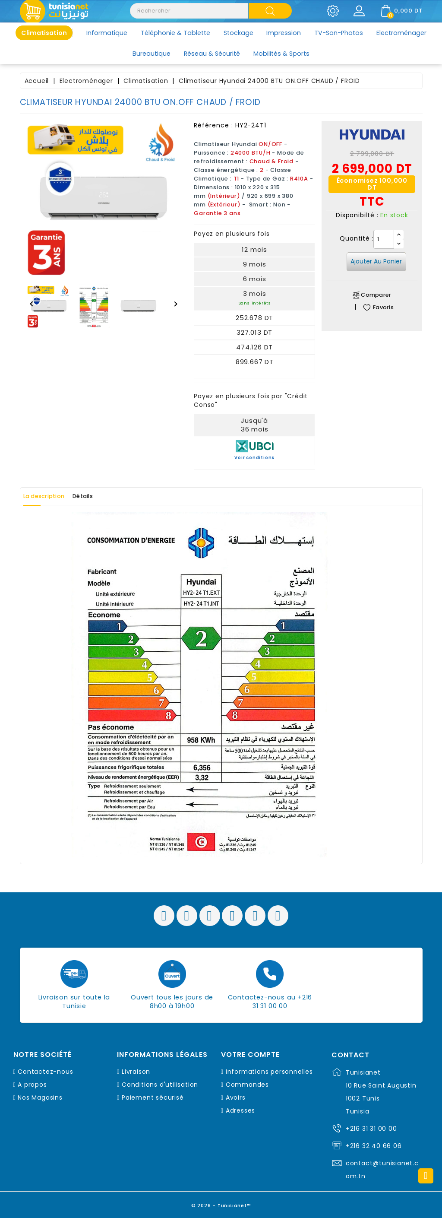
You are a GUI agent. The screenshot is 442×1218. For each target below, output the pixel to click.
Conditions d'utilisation (160, 1084)
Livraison (136, 1071)
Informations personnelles (269, 1071)
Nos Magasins (40, 1097)
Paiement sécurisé (153, 1097)
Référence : (213, 125)
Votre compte (250, 1055)
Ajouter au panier (376, 261)
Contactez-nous (45, 1071)
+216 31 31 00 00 (371, 1128)
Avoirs (236, 1097)
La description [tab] (51, 496)
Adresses (240, 1110)
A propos (32, 1084)
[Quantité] (383, 239)
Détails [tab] (103, 496)
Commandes (247, 1084)
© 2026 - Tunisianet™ (221, 1203)
